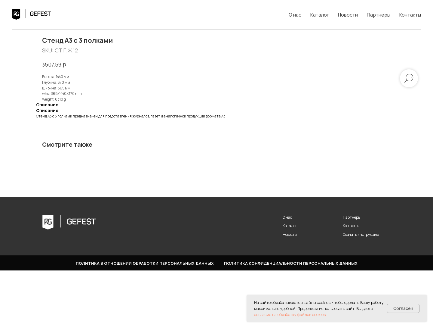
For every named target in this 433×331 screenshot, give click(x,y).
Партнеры (378, 14)
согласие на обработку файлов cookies (290, 314)
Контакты (410, 14)
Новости (348, 14)
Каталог (319, 14)
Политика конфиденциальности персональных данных (291, 323)
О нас (295, 14)
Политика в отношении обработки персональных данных (145, 323)
